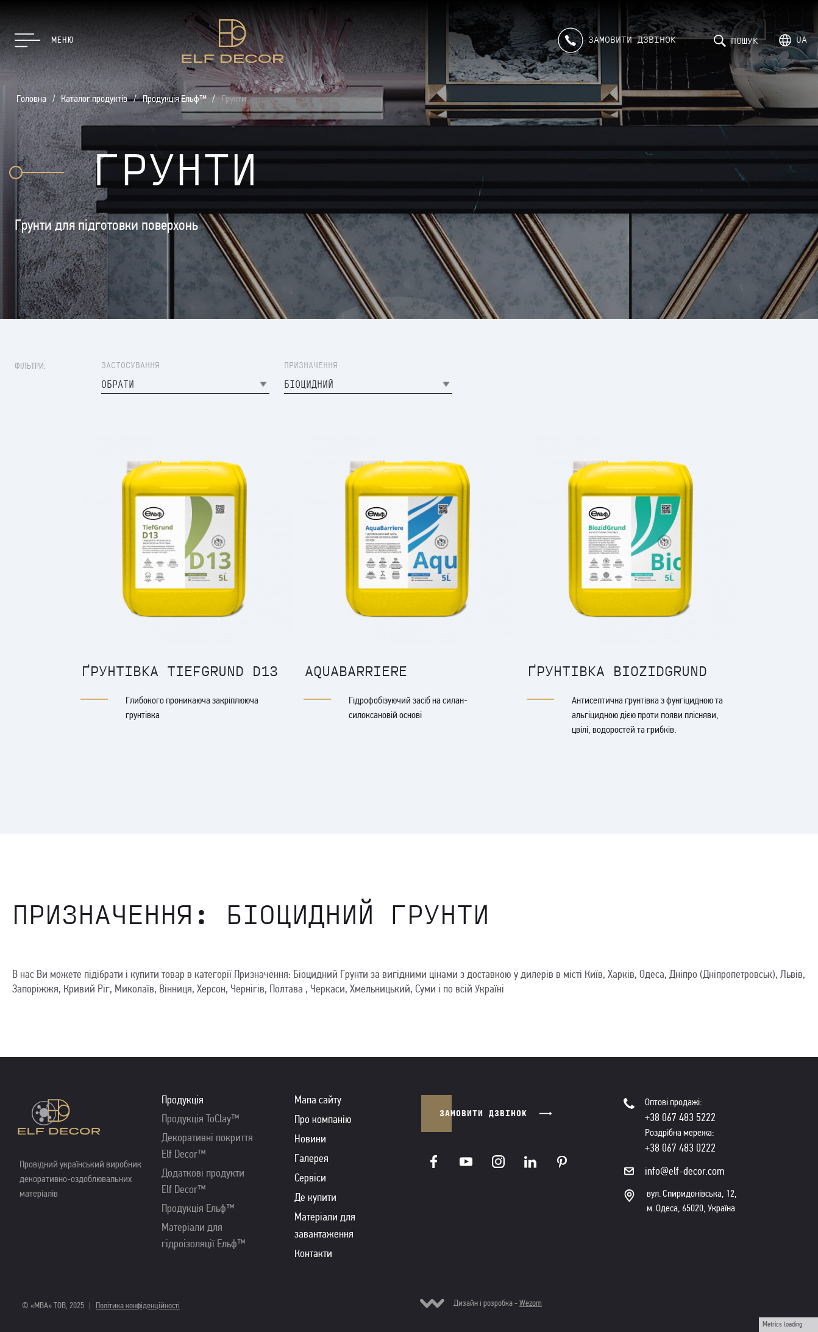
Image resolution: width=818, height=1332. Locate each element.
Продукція (183, 1099)
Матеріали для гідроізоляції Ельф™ (204, 1235)
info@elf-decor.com (685, 1171)
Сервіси (310, 1177)
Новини (310, 1138)
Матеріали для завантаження (324, 1225)
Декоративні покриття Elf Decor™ (207, 1146)
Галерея (311, 1158)
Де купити (315, 1197)
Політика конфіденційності (138, 1305)
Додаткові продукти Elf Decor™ (203, 1181)
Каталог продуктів (94, 98)
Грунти (233, 98)
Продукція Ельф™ (175, 98)
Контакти (313, 1253)
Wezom (530, 1303)
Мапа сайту (317, 1099)
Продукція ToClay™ (201, 1118)
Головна (31, 98)
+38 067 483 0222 (680, 1148)
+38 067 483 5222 (680, 1117)
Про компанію (323, 1119)
